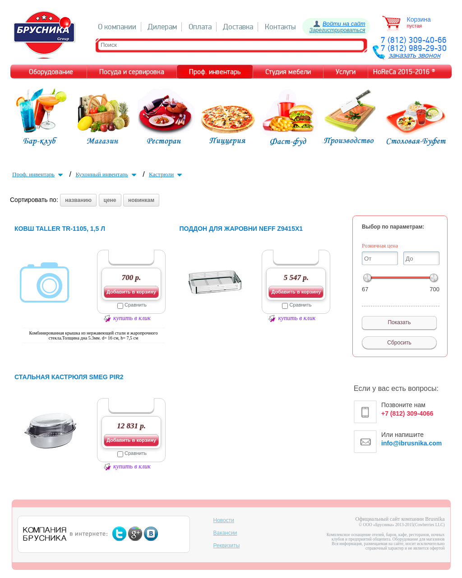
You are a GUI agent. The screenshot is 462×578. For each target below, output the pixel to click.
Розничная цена (380, 246)
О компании (117, 27)
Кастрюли (166, 174)
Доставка (238, 27)
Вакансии (225, 533)
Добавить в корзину (131, 291)
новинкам (141, 200)
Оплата (200, 27)
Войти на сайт (344, 23)
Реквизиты (226, 545)
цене (110, 200)
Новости (223, 520)
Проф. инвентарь (38, 174)
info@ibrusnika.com (411, 443)
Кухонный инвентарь (106, 174)
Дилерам (162, 27)
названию (78, 200)
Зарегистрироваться (337, 30)
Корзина (419, 19)
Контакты (280, 27)
